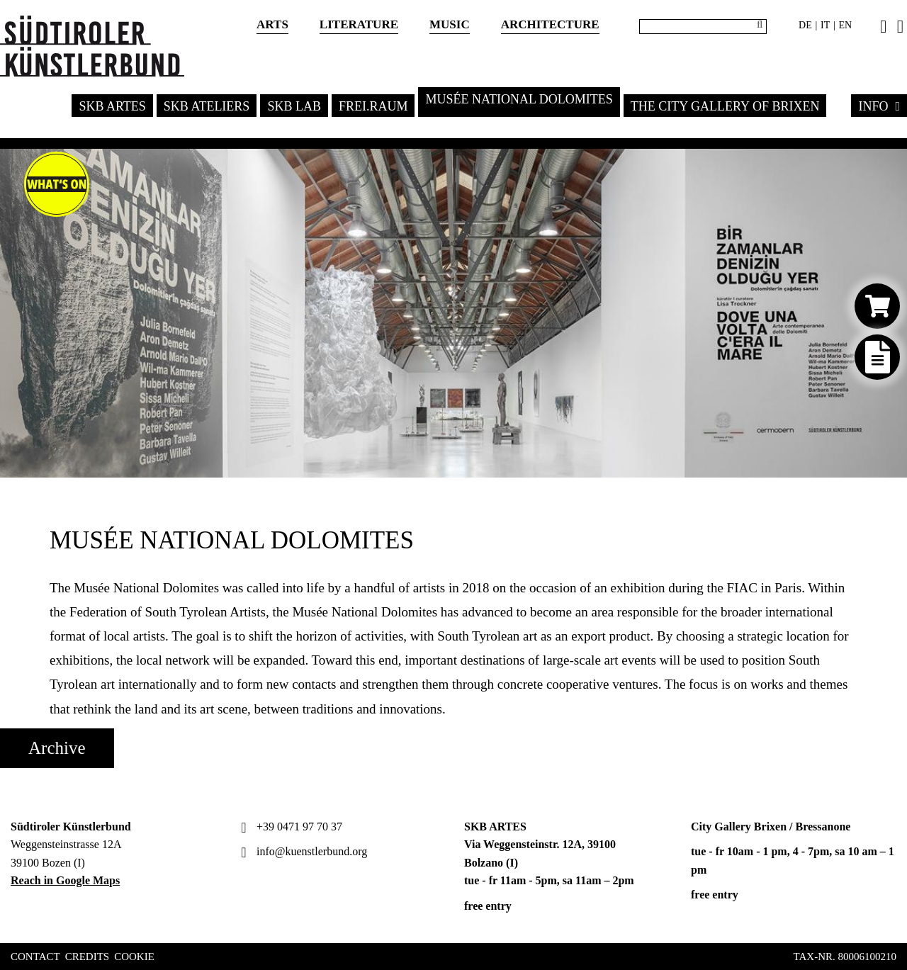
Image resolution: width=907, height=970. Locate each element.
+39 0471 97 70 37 (289, 826)
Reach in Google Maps (65, 880)
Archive (57, 747)
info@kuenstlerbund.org (302, 851)
